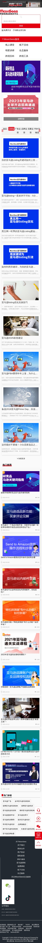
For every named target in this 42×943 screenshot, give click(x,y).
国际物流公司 (11, 924)
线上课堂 (9, 44)
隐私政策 (21, 856)
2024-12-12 (34, 203)
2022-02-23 (5, 627)
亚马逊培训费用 (8, 820)
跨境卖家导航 (12, 928)
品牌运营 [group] (24, 131)
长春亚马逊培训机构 (28, 829)
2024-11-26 (34, 238)
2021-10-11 (5, 724)
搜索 (21, 26)
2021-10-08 (5, 756)
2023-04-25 (34, 309)
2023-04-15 (5, 497)
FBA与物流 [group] (37, 131)
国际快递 (27, 930)
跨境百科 (9, 56)
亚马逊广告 (7, 801)
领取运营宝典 (19, 30)
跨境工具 (23, 56)
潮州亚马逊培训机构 (27, 810)
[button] (3, 130)
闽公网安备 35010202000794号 (17, 941)
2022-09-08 (5, 562)
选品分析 (29, 928)
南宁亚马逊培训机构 (10, 829)
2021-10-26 (5, 659)
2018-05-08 (34, 380)
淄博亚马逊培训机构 (10, 806)
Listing (4, 167)
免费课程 (21, 866)
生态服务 (23, 50)
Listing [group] (11, 129)
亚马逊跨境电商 (17, 930)
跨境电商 (3, 928)
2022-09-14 (5, 530)
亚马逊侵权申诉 (8, 815)
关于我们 (21, 845)
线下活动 (23, 44)
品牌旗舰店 (22, 824)
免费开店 (6, 30)
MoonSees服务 (10, 39)
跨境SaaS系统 (16, 926)
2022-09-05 (5, 594)
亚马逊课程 (21, 863)
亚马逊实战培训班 (9, 810)
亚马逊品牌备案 (8, 833)
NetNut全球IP (15, 932)
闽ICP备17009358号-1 (30, 939)
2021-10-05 (5, 789)
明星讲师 (9, 50)
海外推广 (21, 924)
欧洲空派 (36, 926)
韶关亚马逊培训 (24, 820)
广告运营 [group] (18, 131)
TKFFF (27, 924)
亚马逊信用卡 (23, 815)
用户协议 (21, 852)
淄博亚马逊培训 (27, 806)
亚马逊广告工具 (5, 926)
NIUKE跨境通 (27, 926)
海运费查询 (35, 924)
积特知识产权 (4, 932)
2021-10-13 (5, 692)
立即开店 (21, 119)
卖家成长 (21, 928)
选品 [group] (5, 129)
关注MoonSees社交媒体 (21, 877)
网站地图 (30, 941)
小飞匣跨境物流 (5, 930)
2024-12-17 (34, 167)
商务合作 (21, 849)
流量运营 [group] (30, 131)
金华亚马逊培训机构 (22, 801)
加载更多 (21, 458)
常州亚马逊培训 (8, 824)
